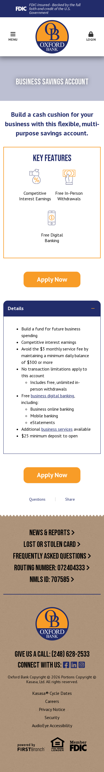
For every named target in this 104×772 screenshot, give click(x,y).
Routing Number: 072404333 (49, 568)
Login (91, 36)
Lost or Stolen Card (50, 544)
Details (16, 308)
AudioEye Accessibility (52, 725)
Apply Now (52, 279)
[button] (91, 37)
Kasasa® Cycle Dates (52, 693)
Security (52, 717)
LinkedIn (74, 665)
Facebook (66, 665)
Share (70, 499)
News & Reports (49, 532)
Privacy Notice (52, 709)
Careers (52, 701)
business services (57, 429)
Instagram (81, 665)
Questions (37, 499)
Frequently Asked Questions (49, 556)
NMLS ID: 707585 (49, 579)
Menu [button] (13, 36)
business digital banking (52, 395)
